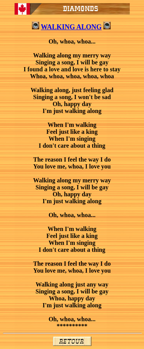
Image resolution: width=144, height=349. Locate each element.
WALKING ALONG (71, 27)
